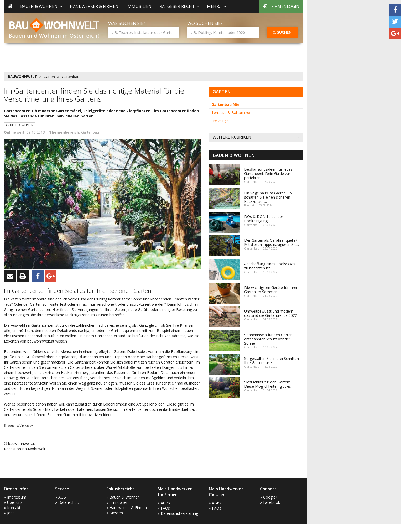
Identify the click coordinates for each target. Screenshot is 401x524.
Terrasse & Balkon (230, 112)
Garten (49, 76)
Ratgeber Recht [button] (179, 6)
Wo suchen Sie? (204, 23)
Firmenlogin (281, 6)
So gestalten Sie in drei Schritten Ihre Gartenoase (271, 360)
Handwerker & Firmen (94, 6)
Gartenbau (70, 76)
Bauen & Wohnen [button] (41, 6)
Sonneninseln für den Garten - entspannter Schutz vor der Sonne (269, 339)
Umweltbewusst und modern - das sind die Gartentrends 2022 (270, 313)
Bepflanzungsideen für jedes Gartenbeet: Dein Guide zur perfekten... (268, 173)
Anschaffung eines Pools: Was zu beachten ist (269, 266)
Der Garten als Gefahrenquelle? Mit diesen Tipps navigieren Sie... (271, 242)
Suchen (282, 32)
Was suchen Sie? (126, 23)
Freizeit (219, 120)
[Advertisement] (99, 56)
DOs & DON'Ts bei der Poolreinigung (263, 218)
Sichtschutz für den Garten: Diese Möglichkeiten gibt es (267, 384)
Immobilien (139, 6)
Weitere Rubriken (256, 137)
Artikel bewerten (20, 125)
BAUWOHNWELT (22, 76)
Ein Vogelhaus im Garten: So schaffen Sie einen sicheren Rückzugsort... (268, 197)
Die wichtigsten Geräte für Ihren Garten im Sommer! (271, 289)
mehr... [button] (216, 6)
